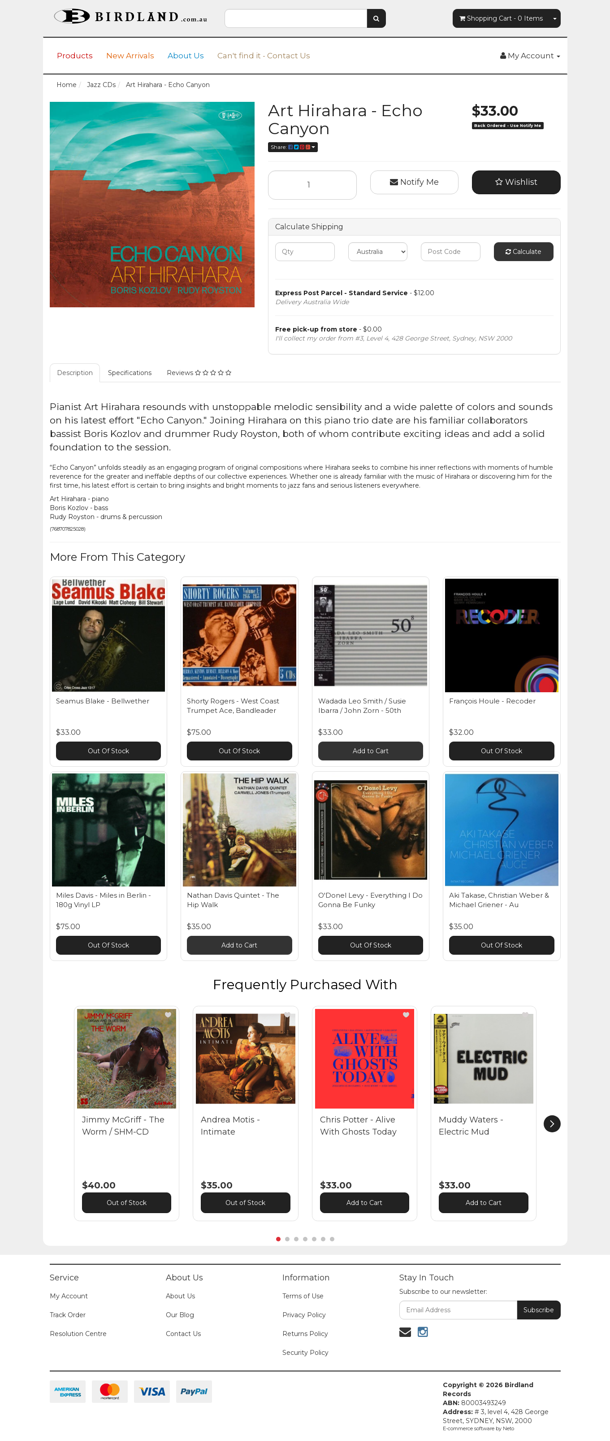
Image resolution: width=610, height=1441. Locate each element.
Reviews (199, 373)
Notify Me (414, 182)
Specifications (129, 373)
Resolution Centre (78, 1334)
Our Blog (180, 1315)
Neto (508, 1428)
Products (75, 55)
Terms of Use (303, 1296)
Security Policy (305, 1353)
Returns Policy (305, 1334)
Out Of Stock (108, 751)
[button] (168, 1014)
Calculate (523, 252)
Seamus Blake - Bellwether (102, 701)
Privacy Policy (304, 1315)
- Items (501, 18)
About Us (186, 55)
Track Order (68, 1315)
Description (75, 373)
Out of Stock (127, 1203)
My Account (69, 1296)
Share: (293, 147)
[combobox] (296, 18)
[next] (552, 1123)
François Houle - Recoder (492, 701)
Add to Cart (371, 751)
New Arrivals (130, 55)
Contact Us (183, 1334)
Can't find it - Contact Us (263, 55)
